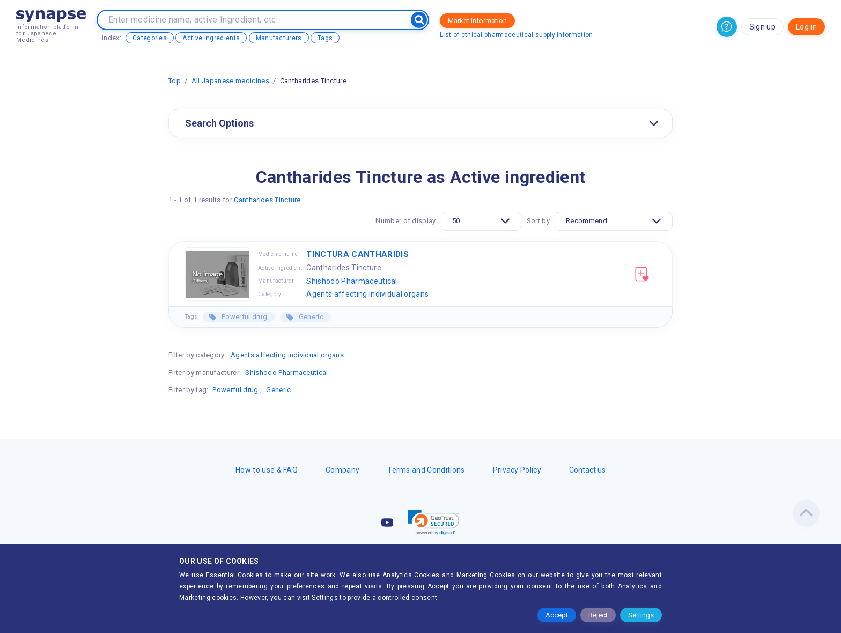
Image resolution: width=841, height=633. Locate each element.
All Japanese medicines (230, 81)
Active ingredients (211, 38)
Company (342, 470)
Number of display (405, 221)
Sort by (538, 221)
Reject (598, 615)
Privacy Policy (517, 470)
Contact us (587, 470)
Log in (806, 27)
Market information (477, 21)
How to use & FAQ (266, 470)
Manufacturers (279, 38)
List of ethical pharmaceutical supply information (516, 35)
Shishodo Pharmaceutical (351, 281)
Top (174, 81)
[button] (433, 522)
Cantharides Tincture (267, 200)
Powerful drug (243, 317)
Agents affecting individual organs (367, 294)
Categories (149, 38)
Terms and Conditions (425, 470)
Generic (310, 317)
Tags (325, 38)
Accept (556, 615)
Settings (641, 615)
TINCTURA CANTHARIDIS (357, 254)
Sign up (762, 27)
